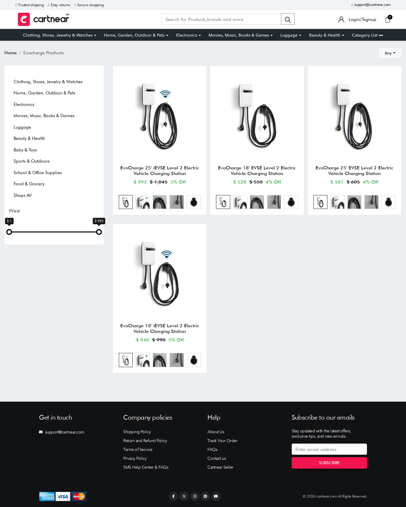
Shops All (23, 195)
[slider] (9, 232)
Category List (367, 35)
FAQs (212, 449)
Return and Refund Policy (145, 440)
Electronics (186, 35)
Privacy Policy (135, 458)
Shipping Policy (137, 431)
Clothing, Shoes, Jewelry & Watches (57, 35)
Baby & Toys (25, 150)
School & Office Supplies (38, 172)
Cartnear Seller (220, 467)
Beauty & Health (324, 35)
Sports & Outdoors (32, 161)
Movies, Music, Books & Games (239, 35)
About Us (215, 431)
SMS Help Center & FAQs (145, 467)
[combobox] (390, 53)
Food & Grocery (29, 184)
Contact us (216, 458)
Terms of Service (137, 449)
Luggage (289, 35)
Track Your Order (222, 440)
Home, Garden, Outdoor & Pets (134, 35)
